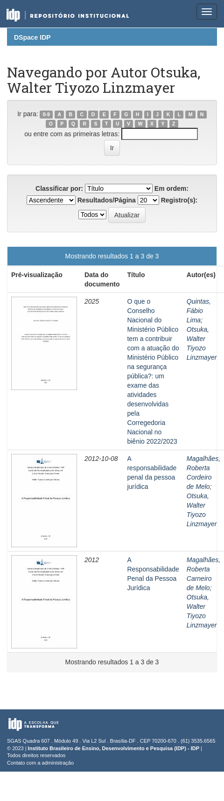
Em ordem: (171, 188)
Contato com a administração (40, 763)
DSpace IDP (32, 37)
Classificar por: (59, 188)
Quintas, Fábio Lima (199, 311)
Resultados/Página (106, 200)
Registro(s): (179, 200)
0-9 (46, 114)
